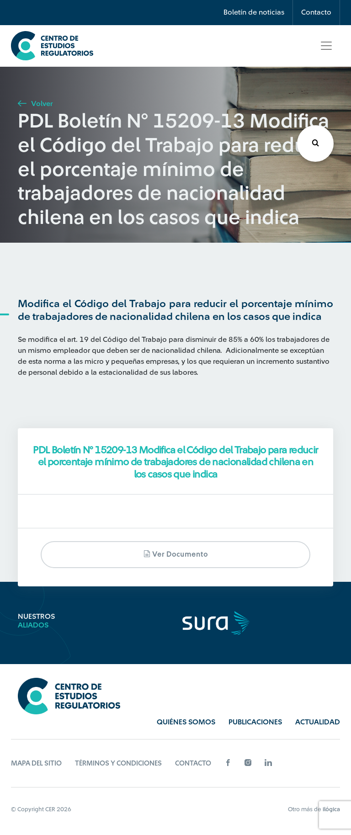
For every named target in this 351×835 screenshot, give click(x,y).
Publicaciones (255, 722)
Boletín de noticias (253, 12)
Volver (35, 103)
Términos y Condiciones (118, 763)
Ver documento (176, 554)
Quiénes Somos (186, 722)
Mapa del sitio (36, 763)
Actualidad (317, 722)
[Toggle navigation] (326, 45)
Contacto (316, 12)
